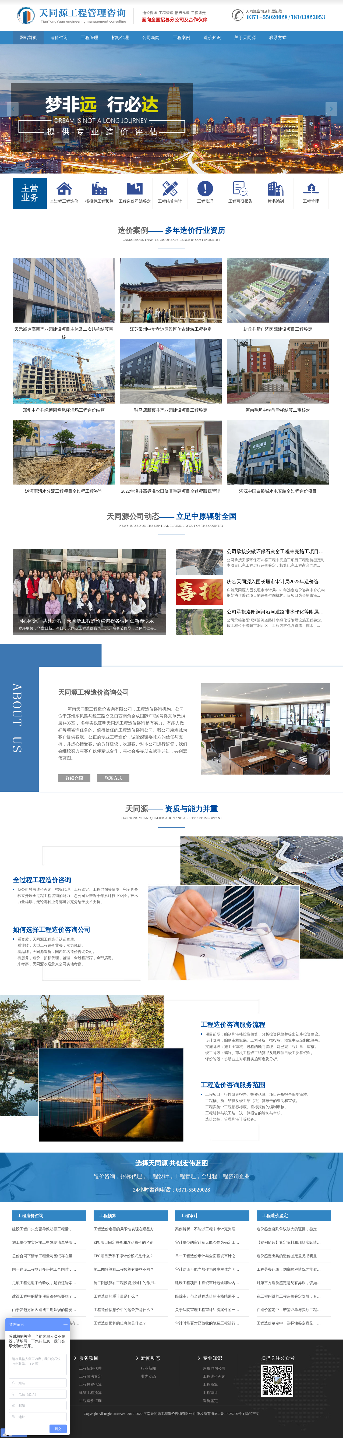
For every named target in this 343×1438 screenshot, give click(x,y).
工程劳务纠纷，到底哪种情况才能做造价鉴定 (290, 1269)
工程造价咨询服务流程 (233, 1024)
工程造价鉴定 (275, 1215)
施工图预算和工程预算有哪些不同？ (124, 1269)
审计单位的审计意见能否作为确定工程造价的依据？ (209, 1243)
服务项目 (88, 1358)
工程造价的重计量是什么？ (116, 1296)
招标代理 (120, 37)
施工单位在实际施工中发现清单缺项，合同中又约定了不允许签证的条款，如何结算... (46, 1243)
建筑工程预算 (90, 1393)
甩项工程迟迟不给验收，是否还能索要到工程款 (46, 1283)
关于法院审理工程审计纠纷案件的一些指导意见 (209, 1310)
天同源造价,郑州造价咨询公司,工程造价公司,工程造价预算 (112, 17)
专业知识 (212, 1358)
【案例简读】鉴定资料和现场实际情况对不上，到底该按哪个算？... (290, 1243)
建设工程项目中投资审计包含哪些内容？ (209, 1283)
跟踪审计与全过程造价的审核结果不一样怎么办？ (209, 1296)
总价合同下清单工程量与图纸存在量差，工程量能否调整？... (46, 1256)
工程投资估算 (90, 1385)
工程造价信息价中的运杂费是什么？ (124, 1310)
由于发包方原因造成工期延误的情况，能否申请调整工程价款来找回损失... (46, 1310)
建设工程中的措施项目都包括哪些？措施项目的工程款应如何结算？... (46, 1296)
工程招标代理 (90, 1368)
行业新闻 (148, 1368)
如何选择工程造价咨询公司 (51, 929)
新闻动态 (150, 1358)
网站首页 (28, 37)
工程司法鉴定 (90, 1377)
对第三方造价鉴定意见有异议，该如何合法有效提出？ (290, 1283)
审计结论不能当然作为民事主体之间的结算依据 (209, 1269)
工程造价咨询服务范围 (233, 1085)
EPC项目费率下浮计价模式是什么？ (123, 1256)
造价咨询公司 (214, 1368)
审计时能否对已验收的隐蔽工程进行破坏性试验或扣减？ (209, 1323)
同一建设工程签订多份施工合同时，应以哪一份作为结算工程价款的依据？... (46, 1269)
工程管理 (89, 37)
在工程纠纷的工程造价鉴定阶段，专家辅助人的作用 (290, 1296)
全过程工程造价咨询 (42, 880)
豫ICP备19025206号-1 (227, 1414)
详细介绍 (74, 778)
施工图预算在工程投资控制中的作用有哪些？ (127, 1283)
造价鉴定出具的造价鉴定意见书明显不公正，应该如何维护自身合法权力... (290, 1256)
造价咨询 (59, 37)
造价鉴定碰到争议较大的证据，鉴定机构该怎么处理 (290, 1229)
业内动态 (148, 1377)
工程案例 (181, 37)
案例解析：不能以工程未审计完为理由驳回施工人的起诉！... (209, 1229)
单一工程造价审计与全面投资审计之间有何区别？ (209, 1256)
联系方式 (278, 37)
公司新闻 (151, 37)
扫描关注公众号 (278, 1358)
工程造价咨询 (30, 1215)
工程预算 (107, 1215)
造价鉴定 (210, 1401)
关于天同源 (245, 37)
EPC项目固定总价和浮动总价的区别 (123, 1243)
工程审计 (189, 1215)
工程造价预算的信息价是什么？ (120, 1323)
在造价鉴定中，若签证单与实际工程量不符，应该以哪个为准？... (290, 1310)
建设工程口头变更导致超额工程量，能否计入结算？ (46, 1229)
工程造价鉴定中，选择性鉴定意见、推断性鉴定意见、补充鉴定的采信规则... (290, 1323)
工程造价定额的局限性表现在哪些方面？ (127, 1229)
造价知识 (212, 37)
